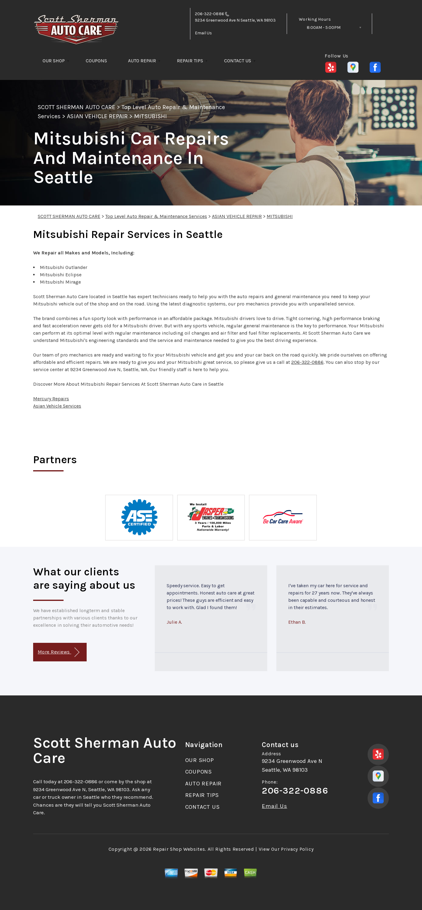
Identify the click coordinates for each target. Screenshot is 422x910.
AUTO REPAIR (142, 61)
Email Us (203, 33)
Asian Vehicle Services (57, 406)
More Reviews (58, 652)
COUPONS (96, 61)
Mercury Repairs (51, 399)
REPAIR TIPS (190, 61)
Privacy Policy (297, 849)
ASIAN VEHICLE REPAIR (97, 116)
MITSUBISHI (150, 116)
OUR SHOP (54, 61)
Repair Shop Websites (179, 849)
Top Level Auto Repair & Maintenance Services (156, 216)
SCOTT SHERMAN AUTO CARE (76, 107)
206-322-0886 (209, 13)
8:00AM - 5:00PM (324, 27)
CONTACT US (237, 61)
